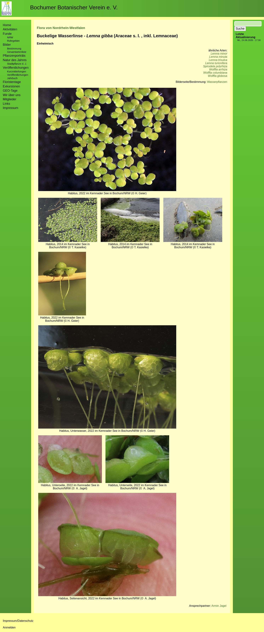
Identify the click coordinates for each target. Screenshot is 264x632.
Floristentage (12, 82)
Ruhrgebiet (13, 40)
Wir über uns (12, 95)
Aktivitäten (10, 29)
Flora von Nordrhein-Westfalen (61, 28)
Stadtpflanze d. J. (17, 63)
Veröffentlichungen (17, 74)
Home (7, 25)
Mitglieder (9, 99)
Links (6, 103)
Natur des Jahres (15, 60)
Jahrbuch (12, 78)
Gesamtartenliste (16, 52)
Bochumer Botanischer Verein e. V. (74, 7)
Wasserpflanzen (217, 81)
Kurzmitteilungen (16, 71)
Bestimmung (14, 48)
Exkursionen (11, 86)
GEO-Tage (10, 90)
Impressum (10, 108)
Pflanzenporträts (14, 55)
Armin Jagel (218, 605)
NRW (10, 37)
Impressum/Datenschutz (18, 620)
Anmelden (9, 627)
